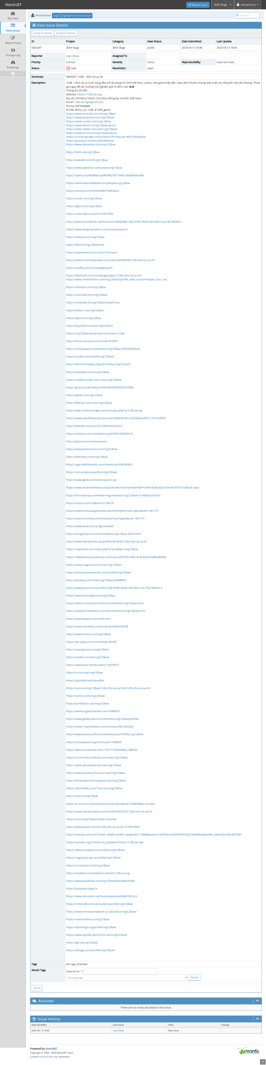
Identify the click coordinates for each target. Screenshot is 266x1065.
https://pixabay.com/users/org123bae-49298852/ (96, 580)
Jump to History (66, 33)
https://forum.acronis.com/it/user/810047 (92, 341)
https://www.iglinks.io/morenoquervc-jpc (91, 480)
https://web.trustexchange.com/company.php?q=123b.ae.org (104, 410)
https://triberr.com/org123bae (84, 310)
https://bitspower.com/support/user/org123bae (96, 780)
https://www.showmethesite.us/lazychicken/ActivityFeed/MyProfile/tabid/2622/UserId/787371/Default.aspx (132, 487)
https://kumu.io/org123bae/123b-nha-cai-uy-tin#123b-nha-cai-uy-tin (108, 688)
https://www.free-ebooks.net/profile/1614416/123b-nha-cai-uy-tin (106, 541)
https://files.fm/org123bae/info (85, 245)
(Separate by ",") (74, 971)
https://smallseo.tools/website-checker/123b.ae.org (97, 873)
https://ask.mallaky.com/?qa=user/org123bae (94, 788)
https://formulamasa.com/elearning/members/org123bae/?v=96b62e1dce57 (113, 495)
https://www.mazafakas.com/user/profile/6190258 (97, 626)
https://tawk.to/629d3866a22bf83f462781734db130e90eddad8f (105, 175)
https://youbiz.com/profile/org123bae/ (90, 356)
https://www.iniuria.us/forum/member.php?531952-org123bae (104, 734)
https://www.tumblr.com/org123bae (88, 121)
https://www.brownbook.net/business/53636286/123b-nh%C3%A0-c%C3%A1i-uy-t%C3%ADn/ (123, 221)
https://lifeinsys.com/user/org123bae (89, 403)
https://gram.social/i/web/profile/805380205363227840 (100, 387)
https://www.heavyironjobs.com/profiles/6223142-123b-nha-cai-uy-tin (109, 811)
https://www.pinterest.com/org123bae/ (90, 117)
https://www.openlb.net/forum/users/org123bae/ (96, 935)
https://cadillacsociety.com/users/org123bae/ (94, 380)
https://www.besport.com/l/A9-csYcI (88, 619)
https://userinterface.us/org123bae (87, 919)
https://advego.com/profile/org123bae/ (90, 950)
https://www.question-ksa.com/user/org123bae (95, 773)
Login (56, 15)
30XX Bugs (222, 4)
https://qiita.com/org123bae (83, 318)
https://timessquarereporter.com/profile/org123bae (98, 572)
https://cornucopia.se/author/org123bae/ (91, 472)
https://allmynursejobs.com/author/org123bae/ (95, 850)
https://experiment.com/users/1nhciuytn (91, 252)
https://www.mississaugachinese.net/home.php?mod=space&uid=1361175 (112, 511)
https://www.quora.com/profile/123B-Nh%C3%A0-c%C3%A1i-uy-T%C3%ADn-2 (114, 588)
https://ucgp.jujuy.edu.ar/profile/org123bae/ (93, 857)
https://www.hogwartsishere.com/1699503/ (93, 711)
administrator (46, 1056)
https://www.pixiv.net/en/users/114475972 (92, 665)
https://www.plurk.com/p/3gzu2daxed (89, 526)
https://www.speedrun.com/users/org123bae (94, 167)
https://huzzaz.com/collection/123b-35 (90, 503)
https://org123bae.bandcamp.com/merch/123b (95, 333)
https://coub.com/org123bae (84, 198)
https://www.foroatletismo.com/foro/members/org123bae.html (105, 611)
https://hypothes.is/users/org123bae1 (89, 326)
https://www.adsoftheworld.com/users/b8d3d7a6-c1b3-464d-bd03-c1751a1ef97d (116, 418)
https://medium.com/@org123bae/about (91, 133)
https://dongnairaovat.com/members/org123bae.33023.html (103, 534)
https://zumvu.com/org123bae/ (85, 696)
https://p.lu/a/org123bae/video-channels (91, 819)
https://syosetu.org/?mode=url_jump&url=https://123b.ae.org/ (104, 842)
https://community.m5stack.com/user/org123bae (96, 757)
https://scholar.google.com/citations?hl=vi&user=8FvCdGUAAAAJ (105, 137)
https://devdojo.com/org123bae (86, 287)
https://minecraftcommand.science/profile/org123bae (99, 904)
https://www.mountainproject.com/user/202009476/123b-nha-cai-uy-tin (110, 260)
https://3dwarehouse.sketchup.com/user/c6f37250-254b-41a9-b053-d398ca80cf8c (116, 557)
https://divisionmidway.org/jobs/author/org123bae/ (98, 364)
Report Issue (197, 5)
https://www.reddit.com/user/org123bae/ (91, 129)
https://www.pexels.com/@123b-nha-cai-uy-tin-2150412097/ (103, 827)
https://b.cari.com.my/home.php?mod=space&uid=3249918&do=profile (110, 804)
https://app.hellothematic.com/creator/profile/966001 (99, 464)
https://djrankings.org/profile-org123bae (91, 927)
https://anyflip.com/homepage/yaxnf (89, 268)
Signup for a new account (76, 15)
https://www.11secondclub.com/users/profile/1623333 (99, 726)
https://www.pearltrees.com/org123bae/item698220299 (100, 881)
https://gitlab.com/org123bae (84, 395)
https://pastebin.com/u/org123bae (87, 372)
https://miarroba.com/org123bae (86, 295)
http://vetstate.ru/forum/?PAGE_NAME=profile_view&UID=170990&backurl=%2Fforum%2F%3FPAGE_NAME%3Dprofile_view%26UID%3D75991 (154, 834)
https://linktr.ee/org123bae (83, 152)
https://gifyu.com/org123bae (84, 206)
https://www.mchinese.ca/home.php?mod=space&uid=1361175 (105, 518)
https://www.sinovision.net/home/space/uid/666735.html (101, 896)
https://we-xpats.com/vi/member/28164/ (91, 642)
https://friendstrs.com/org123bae (86, 457)
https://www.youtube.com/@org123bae (91, 113)
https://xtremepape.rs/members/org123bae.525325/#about (103, 349)
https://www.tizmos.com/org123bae (88, 634)
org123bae (72, 56)
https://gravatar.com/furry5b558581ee (90, 140)
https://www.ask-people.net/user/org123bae (93, 765)
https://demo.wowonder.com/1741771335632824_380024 (101, 750)
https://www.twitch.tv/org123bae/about (91, 125)
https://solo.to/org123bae (82, 796)
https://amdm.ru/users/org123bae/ (88, 657)
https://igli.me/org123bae (81, 942)
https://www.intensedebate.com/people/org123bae (98, 183)
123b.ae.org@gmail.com (88, 102)
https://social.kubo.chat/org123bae (88, 865)
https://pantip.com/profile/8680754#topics (92, 191)
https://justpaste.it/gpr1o (81, 888)
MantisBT (51, 1048)
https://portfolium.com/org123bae (87, 703)
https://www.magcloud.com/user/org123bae (93, 565)
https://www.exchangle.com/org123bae (90, 595)
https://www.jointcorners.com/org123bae (91, 449)
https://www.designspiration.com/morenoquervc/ (97, 229)
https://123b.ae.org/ (89, 94)
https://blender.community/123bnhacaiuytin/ (94, 426)
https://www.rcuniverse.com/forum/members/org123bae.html (104, 603)
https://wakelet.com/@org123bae (87, 160)
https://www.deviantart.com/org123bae (90, 144)
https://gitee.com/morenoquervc (86, 441)
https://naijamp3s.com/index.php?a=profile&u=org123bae (102, 549)
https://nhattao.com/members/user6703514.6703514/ (99, 434)
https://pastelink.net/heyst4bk (85, 680)
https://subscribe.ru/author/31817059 (89, 214)
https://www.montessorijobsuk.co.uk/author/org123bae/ (101, 911)
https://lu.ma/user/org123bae (84, 672)
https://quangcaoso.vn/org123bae (87, 649)
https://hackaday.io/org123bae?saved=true (92, 302)
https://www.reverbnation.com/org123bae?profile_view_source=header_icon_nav (116, 279)
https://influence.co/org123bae (85, 237)
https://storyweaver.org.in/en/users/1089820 (94, 742)
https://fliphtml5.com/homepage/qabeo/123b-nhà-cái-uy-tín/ (104, 275)
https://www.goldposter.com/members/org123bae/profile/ (102, 719)
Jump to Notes (43, 33)
